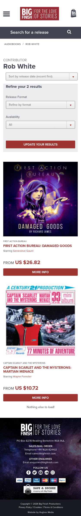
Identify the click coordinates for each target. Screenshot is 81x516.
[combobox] (35, 32)
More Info (40, 272)
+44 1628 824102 (47, 450)
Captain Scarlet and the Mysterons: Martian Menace (37, 369)
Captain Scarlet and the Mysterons (24, 363)
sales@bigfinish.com (44, 453)
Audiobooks (12, 44)
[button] (42, 76)
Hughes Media (46, 512)
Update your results (40, 144)
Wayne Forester (22, 376)
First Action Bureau (15, 241)
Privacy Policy (25, 507)
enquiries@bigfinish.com (44, 462)
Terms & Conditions (53, 507)
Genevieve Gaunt (23, 251)
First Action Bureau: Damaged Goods (37, 245)
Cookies (38, 507)
